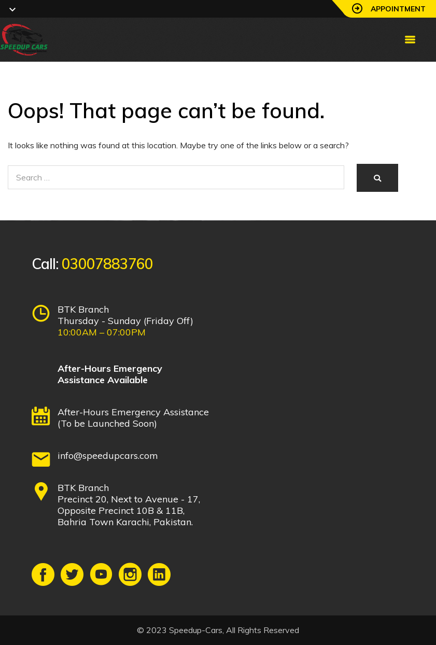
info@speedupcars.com (108, 455)
